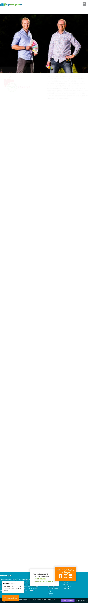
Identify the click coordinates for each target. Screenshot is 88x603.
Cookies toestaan (67, 600)
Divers (50, 595)
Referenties (67, 586)
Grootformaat (53, 589)
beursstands (33, 588)
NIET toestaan (80, 600)
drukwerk (26, 586)
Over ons (66, 582)
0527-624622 (40, 579)
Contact (66, 589)
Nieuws (65, 584)
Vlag (49, 591)
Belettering (51, 586)
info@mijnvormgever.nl (44, 581)
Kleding (50, 593)
